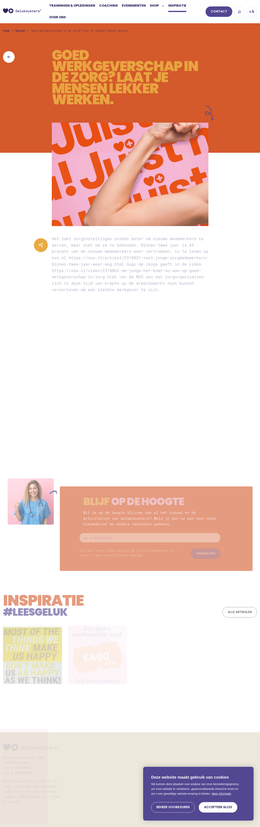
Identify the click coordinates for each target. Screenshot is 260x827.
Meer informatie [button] (221, 793)
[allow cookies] (218, 807)
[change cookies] (173, 807)
